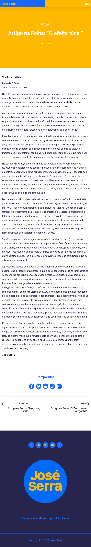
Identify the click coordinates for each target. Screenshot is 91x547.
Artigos (45, 24)
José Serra (9, 3)
